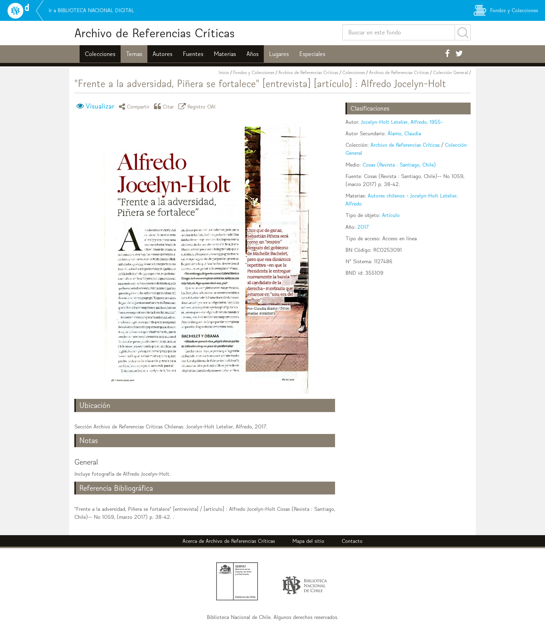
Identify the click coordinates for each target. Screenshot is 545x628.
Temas (134, 54)
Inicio (224, 72)
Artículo (391, 215)
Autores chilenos (386, 195)
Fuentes (193, 54)
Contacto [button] (352, 541)
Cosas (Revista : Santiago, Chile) (399, 164)
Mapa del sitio (308, 541)
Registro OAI (198, 106)
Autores (162, 54)
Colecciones (100, 54)
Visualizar (100, 106)
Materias (225, 54)
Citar (165, 106)
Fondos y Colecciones (253, 72)
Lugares (279, 54)
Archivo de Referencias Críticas (154, 33)
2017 (363, 227)
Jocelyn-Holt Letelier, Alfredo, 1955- (402, 122)
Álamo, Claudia (404, 133)
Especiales (312, 54)
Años (252, 54)
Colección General (450, 72)
